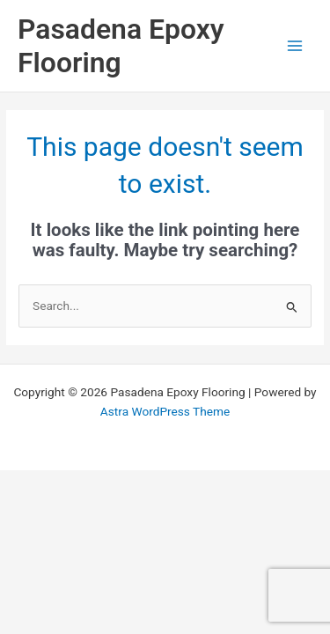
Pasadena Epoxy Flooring (121, 45)
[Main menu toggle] (295, 46)
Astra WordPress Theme (165, 411)
